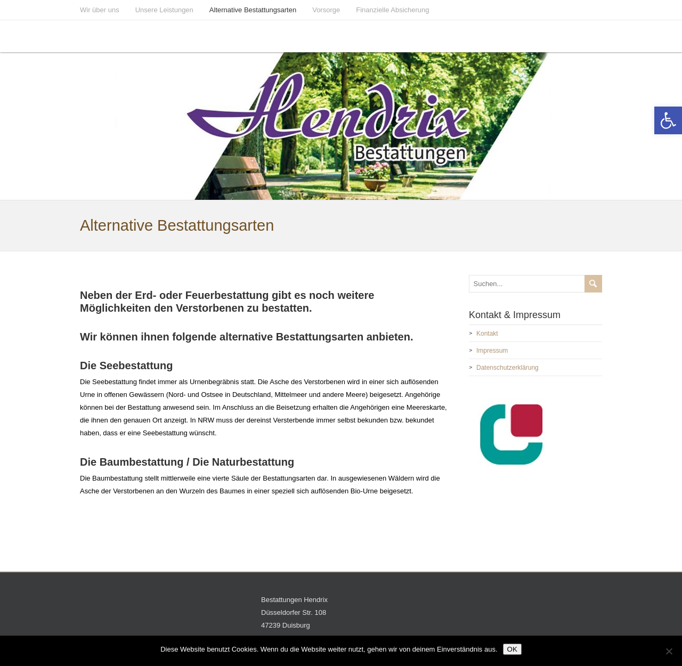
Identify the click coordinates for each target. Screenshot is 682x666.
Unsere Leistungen (164, 10)
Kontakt (487, 333)
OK (512, 649)
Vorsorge (326, 10)
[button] (668, 120)
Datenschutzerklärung (507, 367)
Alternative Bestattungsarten (252, 10)
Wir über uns (99, 10)
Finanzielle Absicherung (392, 10)
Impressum (492, 350)
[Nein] (668, 651)
